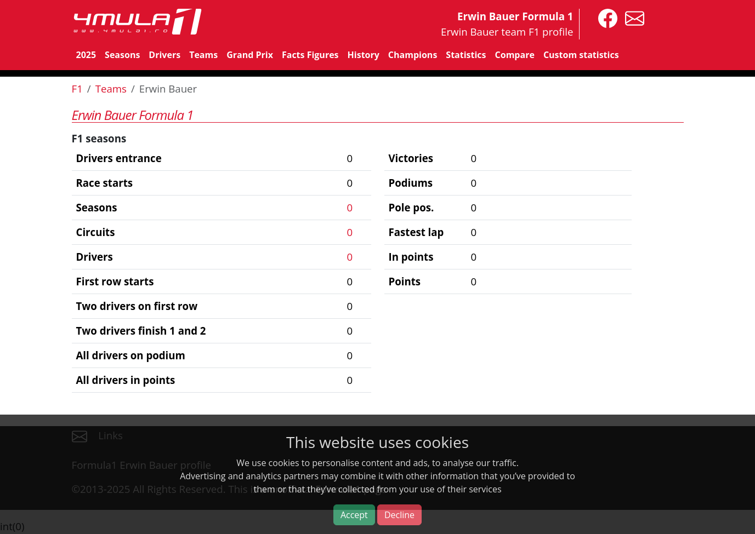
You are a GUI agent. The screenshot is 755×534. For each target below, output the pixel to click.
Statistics (466, 55)
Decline (399, 515)
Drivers (164, 55)
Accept (354, 515)
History (363, 55)
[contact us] (632, 17)
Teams (203, 55)
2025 (86, 55)
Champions (412, 55)
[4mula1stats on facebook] (605, 17)
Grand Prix (249, 55)
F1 (77, 88)
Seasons (122, 55)
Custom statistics (581, 55)
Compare (515, 55)
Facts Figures (310, 55)
